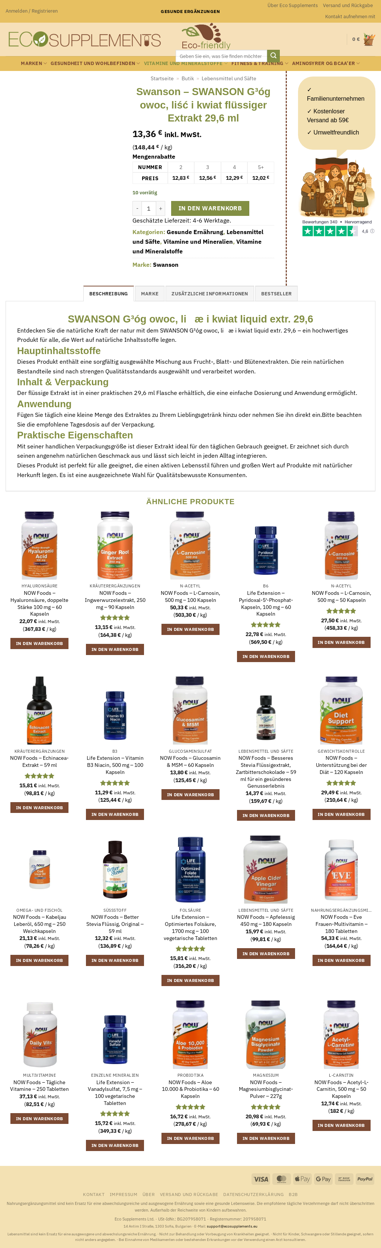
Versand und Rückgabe (348, 5)
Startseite (162, 78)
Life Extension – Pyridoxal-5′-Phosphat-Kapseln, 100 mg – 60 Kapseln (266, 603)
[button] (32, 11)
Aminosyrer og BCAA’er (326, 63)
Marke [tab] (150, 294)
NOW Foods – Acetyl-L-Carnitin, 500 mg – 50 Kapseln (341, 1089)
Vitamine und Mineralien (198, 241)
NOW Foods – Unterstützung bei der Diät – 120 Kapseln (341, 765)
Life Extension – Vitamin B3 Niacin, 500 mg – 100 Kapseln (115, 765)
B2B (293, 1194)
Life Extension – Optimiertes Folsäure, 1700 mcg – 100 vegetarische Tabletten (190, 927)
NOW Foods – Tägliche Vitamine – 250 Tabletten (39, 1086)
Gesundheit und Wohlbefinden (95, 63)
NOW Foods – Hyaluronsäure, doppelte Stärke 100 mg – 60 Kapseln (39, 603)
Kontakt (94, 1194)
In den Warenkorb (210, 208)
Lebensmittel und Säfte (229, 78)
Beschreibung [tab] (108, 294)
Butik (188, 78)
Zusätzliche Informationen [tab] (210, 294)
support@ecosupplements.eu (232, 1226)
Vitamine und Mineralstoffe (186, 63)
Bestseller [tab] (276, 294)
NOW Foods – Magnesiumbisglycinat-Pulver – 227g (266, 1089)
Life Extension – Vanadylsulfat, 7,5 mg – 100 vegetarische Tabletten (115, 1092)
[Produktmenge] (148, 208)
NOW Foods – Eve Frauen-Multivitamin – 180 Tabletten (342, 924)
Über (149, 1194)
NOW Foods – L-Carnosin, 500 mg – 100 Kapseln (190, 596)
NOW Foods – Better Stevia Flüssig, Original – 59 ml (115, 924)
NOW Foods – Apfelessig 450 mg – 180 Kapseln (266, 920)
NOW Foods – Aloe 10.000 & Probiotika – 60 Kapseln (190, 1089)
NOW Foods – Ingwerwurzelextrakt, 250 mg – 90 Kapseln (115, 600)
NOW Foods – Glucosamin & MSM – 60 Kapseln (190, 761)
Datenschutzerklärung (253, 1194)
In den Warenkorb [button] (39, 643)
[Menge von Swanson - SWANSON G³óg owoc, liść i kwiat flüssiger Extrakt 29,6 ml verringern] (136, 208)
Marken (34, 63)
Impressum (124, 1194)
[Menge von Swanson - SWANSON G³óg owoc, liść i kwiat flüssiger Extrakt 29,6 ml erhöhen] (160, 208)
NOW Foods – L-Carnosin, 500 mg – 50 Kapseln (341, 596)
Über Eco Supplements (293, 5)
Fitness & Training (259, 63)
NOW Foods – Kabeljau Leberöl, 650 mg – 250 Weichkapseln (39, 924)
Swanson (166, 264)
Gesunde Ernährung (195, 232)
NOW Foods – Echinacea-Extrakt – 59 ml (39, 761)
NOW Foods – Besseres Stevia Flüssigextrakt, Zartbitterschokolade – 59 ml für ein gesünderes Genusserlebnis (266, 772)
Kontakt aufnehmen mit (350, 16)
